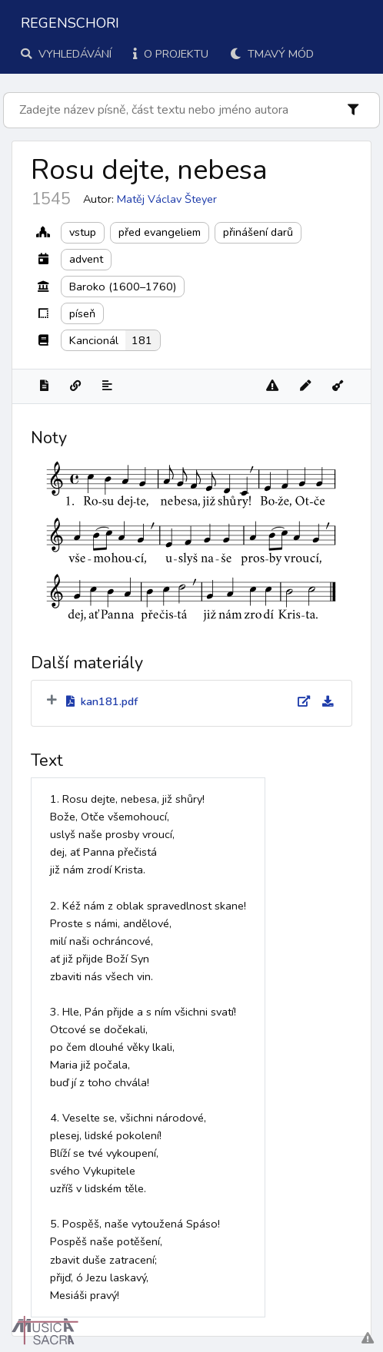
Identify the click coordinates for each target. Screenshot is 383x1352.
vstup (82, 232)
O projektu (170, 53)
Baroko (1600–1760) (122, 286)
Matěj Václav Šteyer (167, 199)
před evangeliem (159, 232)
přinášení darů (258, 232)
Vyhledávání (66, 53)
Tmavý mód (272, 53)
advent (86, 259)
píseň (82, 313)
